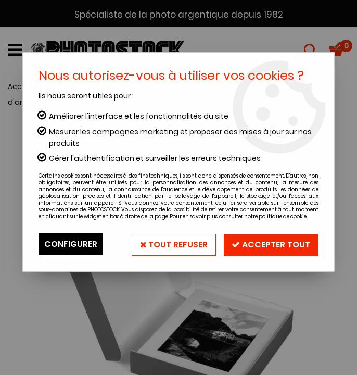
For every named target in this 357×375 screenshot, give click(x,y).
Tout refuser (173, 244)
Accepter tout (271, 244)
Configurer (70, 244)
